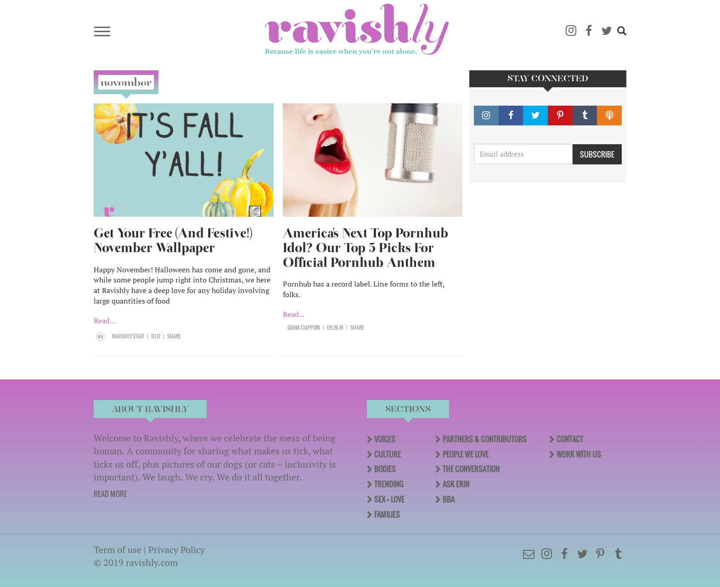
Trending (388, 484)
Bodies (385, 468)
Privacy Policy (176, 549)
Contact (570, 439)
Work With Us (579, 454)
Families (387, 514)
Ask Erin (456, 484)
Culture (387, 454)
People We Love (466, 454)
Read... (104, 321)
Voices (384, 439)
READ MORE (110, 493)
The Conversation (471, 468)
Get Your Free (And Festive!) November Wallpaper (173, 240)
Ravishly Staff (128, 336)
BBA (449, 499)
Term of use (117, 549)
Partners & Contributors (485, 439)
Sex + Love (389, 499)
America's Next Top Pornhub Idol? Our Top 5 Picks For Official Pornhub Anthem (365, 248)
